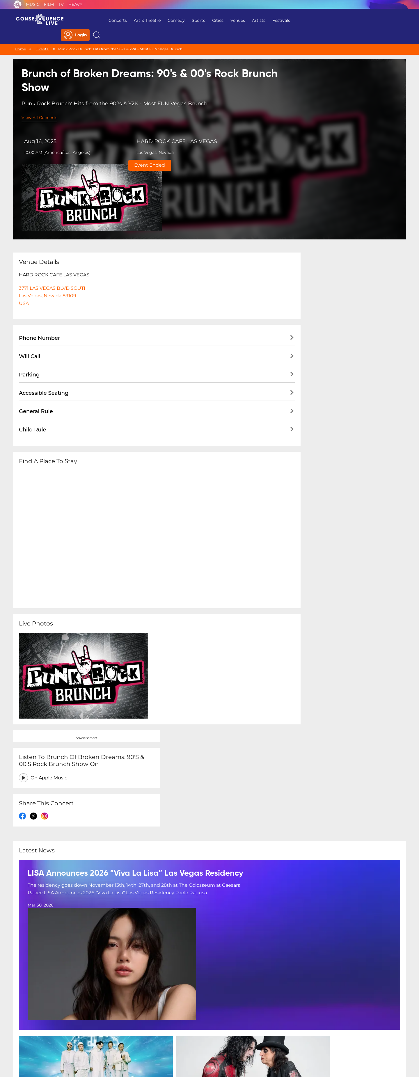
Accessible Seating (43, 317)
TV (61, 4)
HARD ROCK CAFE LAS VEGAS (152, 132)
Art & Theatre (133, 20)
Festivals (268, 20)
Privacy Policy (132, 1039)
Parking (29, 298)
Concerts (104, 20)
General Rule (36, 335)
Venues (224, 20)
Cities (204, 20)
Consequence (17, 4)
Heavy (75, 4)
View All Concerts (40, 107)
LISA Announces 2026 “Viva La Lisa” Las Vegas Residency (135, 724)
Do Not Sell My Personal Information (263, 1039)
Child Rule (32, 353)
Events (42, 37)
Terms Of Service (171, 1039)
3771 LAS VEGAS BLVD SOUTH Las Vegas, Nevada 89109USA (53, 219)
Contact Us (207, 1039)
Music (33, 4)
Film (49, 4)
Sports (185, 20)
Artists (245, 20)
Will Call (29, 280)
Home (20, 37)
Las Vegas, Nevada (130, 143)
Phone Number (39, 262)
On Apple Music (326, 222)
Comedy (162, 20)
